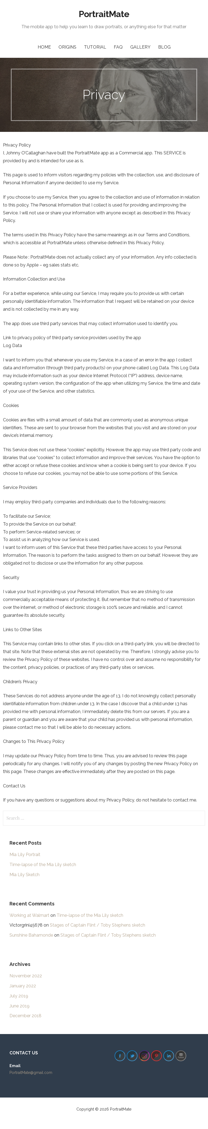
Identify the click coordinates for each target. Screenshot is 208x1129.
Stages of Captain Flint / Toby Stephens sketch (97, 925)
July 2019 (18, 995)
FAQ (118, 47)
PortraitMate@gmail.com (30, 1072)
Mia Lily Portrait (24, 854)
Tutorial (95, 47)
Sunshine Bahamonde (31, 935)
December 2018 (25, 1015)
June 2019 (19, 1006)
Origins (67, 47)
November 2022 (25, 975)
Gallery (140, 47)
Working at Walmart (29, 915)
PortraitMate (104, 14)
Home (44, 47)
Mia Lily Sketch (24, 874)
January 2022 (22, 985)
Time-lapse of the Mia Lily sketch (42, 864)
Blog (164, 47)
